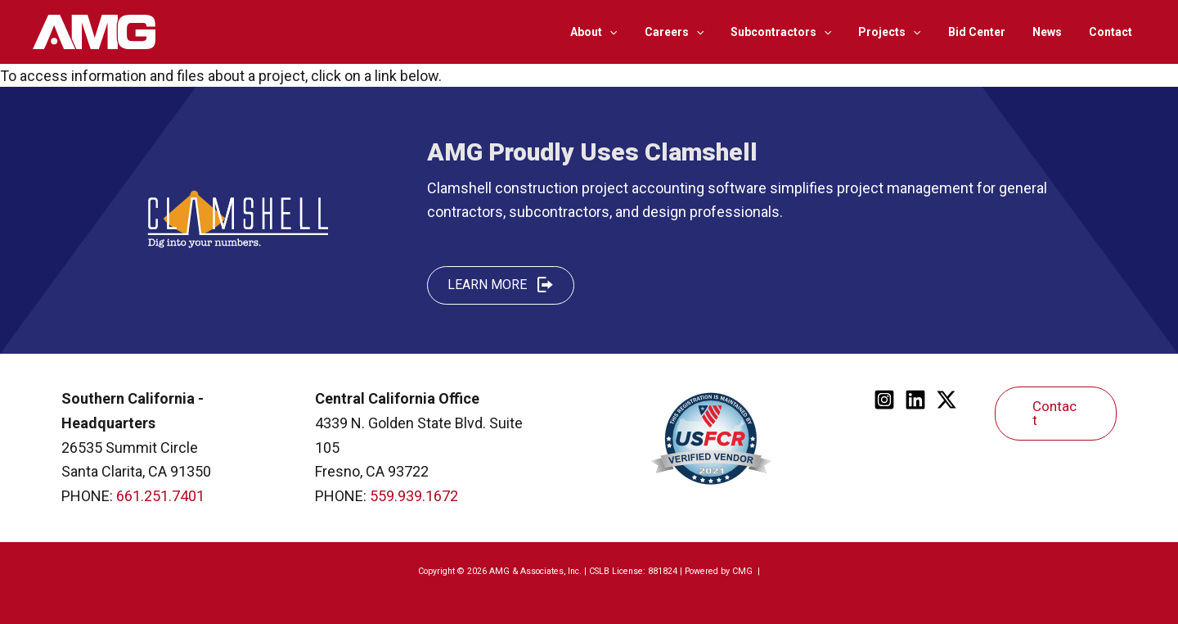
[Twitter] (946, 399)
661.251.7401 (160, 495)
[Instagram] (884, 399)
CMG (743, 571)
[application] (635, 32)
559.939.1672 (414, 495)
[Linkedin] (915, 399)
